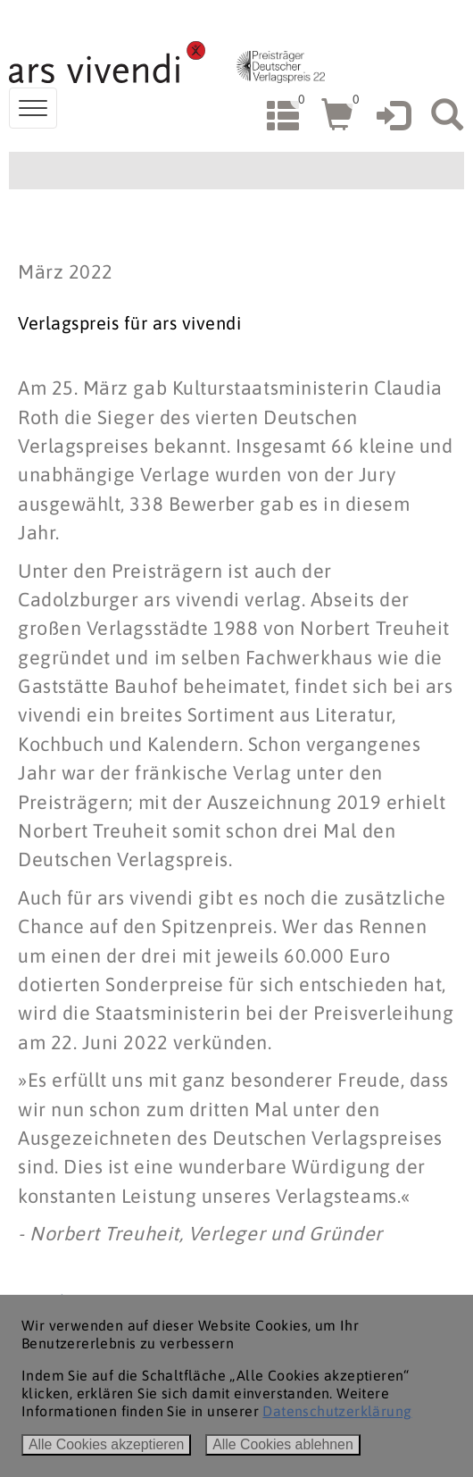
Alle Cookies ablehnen (282, 1444)
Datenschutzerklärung (336, 1411)
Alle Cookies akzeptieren (106, 1444)
